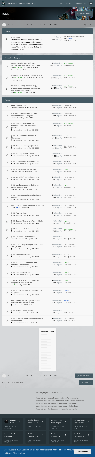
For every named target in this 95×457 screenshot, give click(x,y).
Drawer (69, 38)
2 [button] (8, 25)
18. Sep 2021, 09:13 (70, 138)
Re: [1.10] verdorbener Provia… (74, 36)
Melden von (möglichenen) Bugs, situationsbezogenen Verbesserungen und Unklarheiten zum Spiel (26, 88)
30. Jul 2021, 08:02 (69, 320)
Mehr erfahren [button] (19, 453)
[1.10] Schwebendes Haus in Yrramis (25, 161)
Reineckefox (68, 106)
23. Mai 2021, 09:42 (70, 40)
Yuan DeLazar (18, 67)
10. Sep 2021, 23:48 (70, 171)
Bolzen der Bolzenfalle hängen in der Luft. (27, 205)
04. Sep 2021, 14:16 (70, 197)
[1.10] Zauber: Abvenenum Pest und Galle (27, 221)
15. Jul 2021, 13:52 (69, 77)
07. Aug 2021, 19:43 (70, 282)
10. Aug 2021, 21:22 (70, 257)
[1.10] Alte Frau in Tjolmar (21, 254)
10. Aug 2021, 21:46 (70, 239)
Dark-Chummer (21, 130)
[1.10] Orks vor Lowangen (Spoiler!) (24, 146)
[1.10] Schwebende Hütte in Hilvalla (25, 229)
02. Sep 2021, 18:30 (70, 207)
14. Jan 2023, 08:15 (70, 115)
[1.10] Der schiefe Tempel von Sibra (25, 177)
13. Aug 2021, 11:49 (70, 231)
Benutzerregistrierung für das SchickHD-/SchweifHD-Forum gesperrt (26, 64)
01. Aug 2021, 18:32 (70, 302)
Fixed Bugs (15, 37)
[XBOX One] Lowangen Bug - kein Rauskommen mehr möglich (24, 114)
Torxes (16, 285)
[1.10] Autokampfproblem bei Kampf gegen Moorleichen (25, 186)
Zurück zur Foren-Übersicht (12, 382)
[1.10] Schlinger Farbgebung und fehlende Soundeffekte (24, 263)
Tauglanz (67, 162)
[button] (31, 24)
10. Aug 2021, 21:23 (70, 246)
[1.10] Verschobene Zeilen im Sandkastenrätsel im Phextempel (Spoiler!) (24, 125)
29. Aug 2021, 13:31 (70, 223)
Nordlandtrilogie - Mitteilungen (21, 70)
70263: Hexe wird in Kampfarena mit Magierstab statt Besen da (25, 281)
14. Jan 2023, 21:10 (70, 107)
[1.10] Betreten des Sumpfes (22, 310)
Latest (68, 3)
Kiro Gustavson (19, 108)
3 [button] (12, 25)
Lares (66, 169)
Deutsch (14, 3)
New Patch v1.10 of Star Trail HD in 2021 (26, 75)
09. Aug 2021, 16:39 (70, 264)
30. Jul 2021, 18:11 (69, 313)
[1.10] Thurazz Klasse (19, 213)
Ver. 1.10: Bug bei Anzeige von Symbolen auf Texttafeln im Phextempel (26, 301)
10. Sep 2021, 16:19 (70, 179)
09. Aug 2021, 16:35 (70, 274)
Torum (18, 305)
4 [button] (16, 25)
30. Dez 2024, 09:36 (70, 65)
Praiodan (18, 207)
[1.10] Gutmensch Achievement (23, 236)
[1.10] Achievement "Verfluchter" (24, 169)
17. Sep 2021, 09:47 (70, 148)
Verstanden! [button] (83, 452)
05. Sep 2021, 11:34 (70, 187)
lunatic (66, 136)
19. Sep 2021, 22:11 (70, 125)
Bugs (34, 3)
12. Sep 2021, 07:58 (70, 156)
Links (61, 3)
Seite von (42, 25)
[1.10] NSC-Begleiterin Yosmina (23, 153)
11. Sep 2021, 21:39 (70, 163)
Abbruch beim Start (18, 105)
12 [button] (27, 25)
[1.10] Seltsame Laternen (20, 272)
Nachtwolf (17, 118)
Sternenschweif (25, 3)
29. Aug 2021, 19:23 (70, 215)
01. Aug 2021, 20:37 (70, 292)
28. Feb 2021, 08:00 (70, 88)
